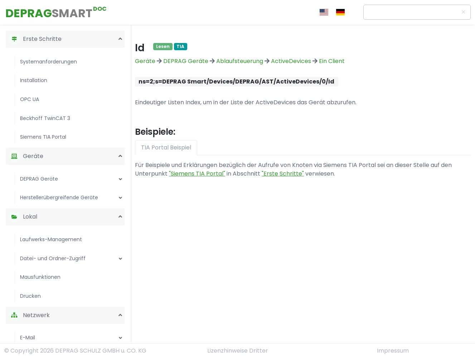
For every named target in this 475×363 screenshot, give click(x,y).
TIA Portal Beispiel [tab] (166, 147)
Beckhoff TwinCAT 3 (45, 118)
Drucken (30, 296)
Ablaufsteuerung (239, 61)
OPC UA (29, 99)
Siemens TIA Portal (43, 136)
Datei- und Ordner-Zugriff (53, 258)
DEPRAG (48, 13)
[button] (120, 37)
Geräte (145, 61)
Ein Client (332, 61)
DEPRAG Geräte (39, 178)
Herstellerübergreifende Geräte (59, 197)
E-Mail (27, 337)
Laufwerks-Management (51, 239)
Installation (33, 80)
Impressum (393, 351)
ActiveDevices (291, 61)
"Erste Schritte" (283, 173)
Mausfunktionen (40, 277)
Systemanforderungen (48, 61)
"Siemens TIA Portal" (197, 173)
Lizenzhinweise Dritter (237, 351)
